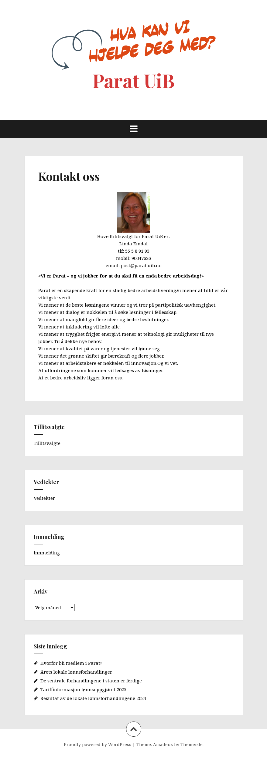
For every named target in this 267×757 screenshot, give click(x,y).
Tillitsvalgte (47, 443)
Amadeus (163, 744)
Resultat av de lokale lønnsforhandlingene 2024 (93, 698)
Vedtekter (44, 498)
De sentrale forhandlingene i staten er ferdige (91, 681)
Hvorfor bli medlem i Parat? (71, 663)
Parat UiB (133, 80)
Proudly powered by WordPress (97, 744)
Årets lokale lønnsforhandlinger (76, 672)
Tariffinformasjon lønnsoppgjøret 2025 (83, 689)
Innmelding (47, 553)
